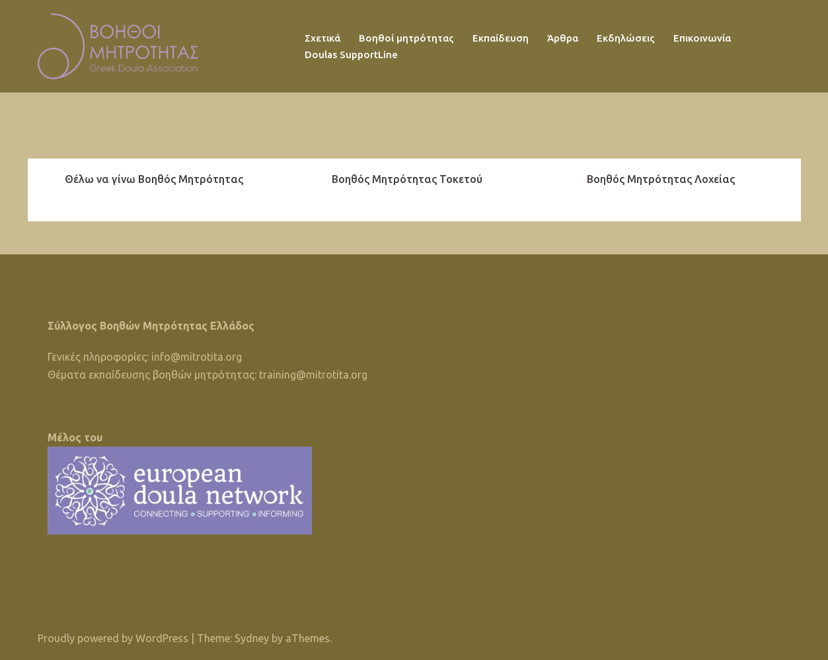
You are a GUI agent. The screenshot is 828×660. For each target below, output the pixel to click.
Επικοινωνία (702, 38)
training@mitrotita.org (313, 375)
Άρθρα (562, 38)
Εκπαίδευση (500, 38)
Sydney (252, 638)
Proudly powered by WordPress (113, 638)
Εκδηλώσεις (626, 38)
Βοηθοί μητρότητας (406, 38)
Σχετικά (322, 38)
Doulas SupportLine (351, 54)
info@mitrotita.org (196, 357)
